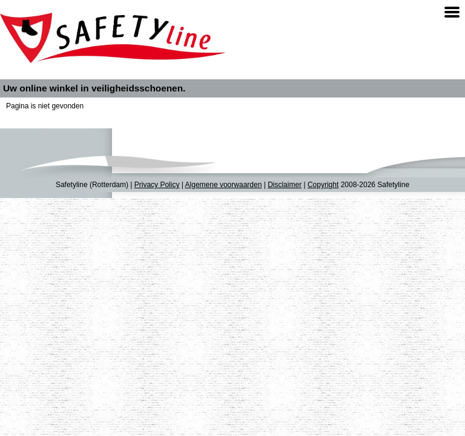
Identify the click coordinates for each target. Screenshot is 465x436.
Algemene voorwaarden (223, 184)
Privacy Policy (157, 184)
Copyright (323, 184)
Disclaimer (285, 184)
